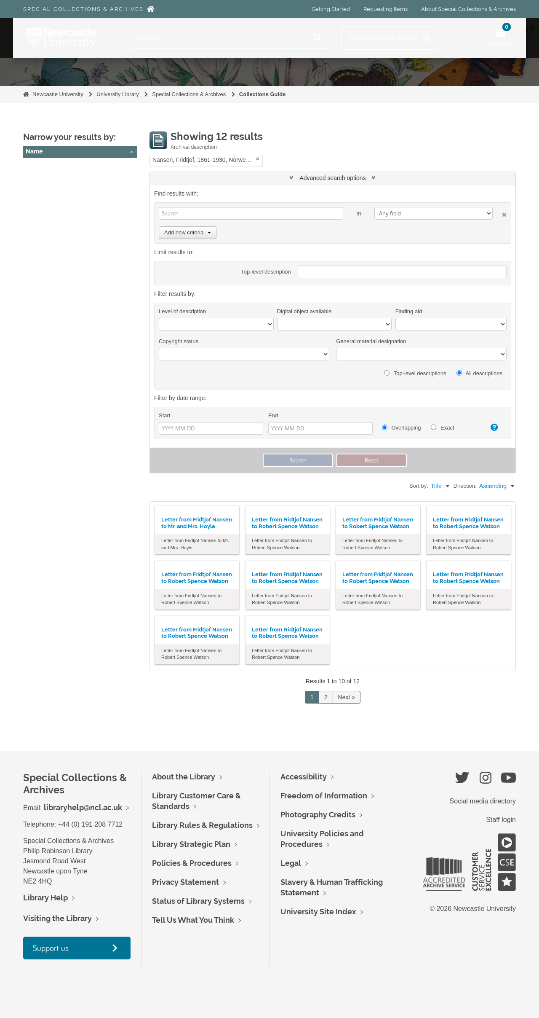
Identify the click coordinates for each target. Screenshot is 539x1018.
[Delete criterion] (500, 213)
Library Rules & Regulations (202, 825)
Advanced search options (332, 178)
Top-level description (266, 272)
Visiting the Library (57, 918)
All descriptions (479, 373)
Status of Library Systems (198, 901)
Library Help (45, 897)
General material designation (371, 341)
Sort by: (418, 486)
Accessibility (303, 776)
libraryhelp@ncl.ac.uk (83, 807)
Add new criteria (187, 232)
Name (34, 151)
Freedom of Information (323, 795)
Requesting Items (385, 9)
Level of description (182, 311)
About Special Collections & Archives (468, 9)
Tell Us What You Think (193, 920)
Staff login (501, 819)
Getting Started (331, 9)
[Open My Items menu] (501, 37)
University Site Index (318, 911)
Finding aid (408, 311)
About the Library (183, 776)
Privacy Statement (185, 882)
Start (164, 415)
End (273, 415)
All (32, 166)
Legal (290, 863)
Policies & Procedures (192, 863)
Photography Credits (317, 814)
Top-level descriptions (415, 373)
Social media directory (483, 801)
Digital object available (304, 311)
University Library (117, 94)
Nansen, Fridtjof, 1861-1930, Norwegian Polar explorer (100, 177)
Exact (442, 427)
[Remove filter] (257, 159)
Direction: (465, 486)
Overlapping (401, 427)
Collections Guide (262, 94)
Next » (346, 697)
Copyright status (178, 341)
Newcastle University (57, 94)
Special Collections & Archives (83, 9)
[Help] (490, 427)
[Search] (219, 38)
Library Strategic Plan (191, 844)
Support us (50, 948)
